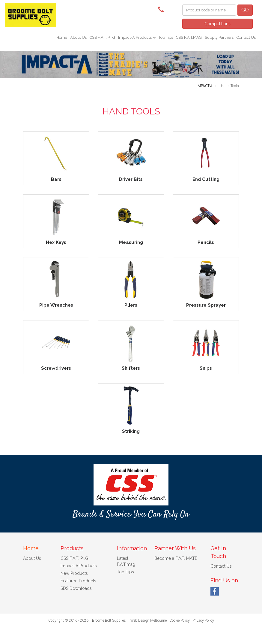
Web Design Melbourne (148, 620)
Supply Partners (219, 37)
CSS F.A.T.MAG (189, 37)
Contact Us (246, 37)
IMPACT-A (205, 86)
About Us (78, 37)
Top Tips (166, 37)
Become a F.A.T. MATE (175, 558)
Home (61, 37)
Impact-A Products (135, 37)
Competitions (217, 23)
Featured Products (78, 580)
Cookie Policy (179, 620)
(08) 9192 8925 (162, 9)
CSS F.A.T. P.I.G (102, 37)
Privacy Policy (203, 620)
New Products (74, 573)
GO (245, 10)
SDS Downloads (76, 588)
